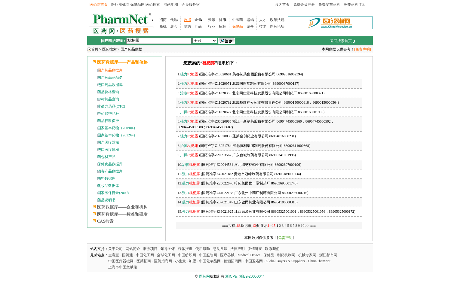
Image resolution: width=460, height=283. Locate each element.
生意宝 (113, 255)
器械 (250, 20)
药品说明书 (106, 200)
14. (188, 202)
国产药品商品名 (110, 77)
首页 (94, 49)
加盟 (193, 261)
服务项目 (150, 249)
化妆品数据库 (108, 186)
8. (187, 146)
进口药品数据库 (110, 85)
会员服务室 (191, 4)
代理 (173, 20)
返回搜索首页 (341, 41)
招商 (163, 20)
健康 (222, 20)
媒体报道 (185, 249)
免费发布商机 (329, 4)
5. (187, 112)
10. (188, 165)
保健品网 (137, 4)
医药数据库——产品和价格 (122, 62)
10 (302, 226)
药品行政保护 (108, 121)
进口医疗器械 (108, 150)
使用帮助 (202, 249)
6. (187, 121)
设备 (250, 26)
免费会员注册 (304, 4)
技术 (262, 26)
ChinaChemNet (319, 261)
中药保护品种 (108, 113)
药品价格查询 (108, 92)
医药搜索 (153, 4)
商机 (163, 26)
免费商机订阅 (354, 4)
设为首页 (282, 4)
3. (187, 93)
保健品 (237, 26)
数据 (187, 20)
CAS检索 (105, 221)
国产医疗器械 (108, 142)
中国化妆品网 (210, 261)
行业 (211, 26)
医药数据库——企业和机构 (122, 207)
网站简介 (133, 249)
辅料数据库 (106, 178)
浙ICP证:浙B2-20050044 (245, 276)
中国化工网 (145, 255)
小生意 (180, 261)
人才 (262, 20)
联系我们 (272, 249)
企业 (198, 20)
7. (187, 136)
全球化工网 (166, 255)
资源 (187, 26)
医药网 (204, 276)
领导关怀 (168, 249)
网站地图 (171, 4)
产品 (198, 26)
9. (187, 155)
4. (187, 102)
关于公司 (115, 249)
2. (187, 83)
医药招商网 (163, 261)
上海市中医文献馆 (122, 267)
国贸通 (127, 255)
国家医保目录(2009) (113, 193)
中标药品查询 (108, 99)
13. (188, 193)
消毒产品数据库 (110, 171)
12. (188, 183)
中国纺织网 (187, 255)
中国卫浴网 (254, 261)
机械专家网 (307, 255)
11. (188, 174)
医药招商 (143, 261)
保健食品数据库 (110, 164)
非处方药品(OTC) (111, 106)
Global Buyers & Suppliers (285, 261)
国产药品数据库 (110, 70)
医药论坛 (277, 26)
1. (187, 74)
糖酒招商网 (233, 261)
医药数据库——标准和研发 (122, 214)
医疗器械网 (120, 4)
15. (188, 211)
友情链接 (255, 249)
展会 (173, 26)
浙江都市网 (328, 255)
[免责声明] (362, 49)
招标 (222, 26)
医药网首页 (99, 4)
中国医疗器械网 (120, 261)
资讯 (211, 20)
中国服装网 (208, 255)
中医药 (237, 20)
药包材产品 (106, 157)
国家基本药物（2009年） (117, 128)
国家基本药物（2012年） (117, 135)
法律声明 (237, 249)
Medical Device (249, 255)
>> (307, 226)
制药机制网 (286, 255)
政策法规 (277, 20)
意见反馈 (220, 249)
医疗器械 (227, 255)
